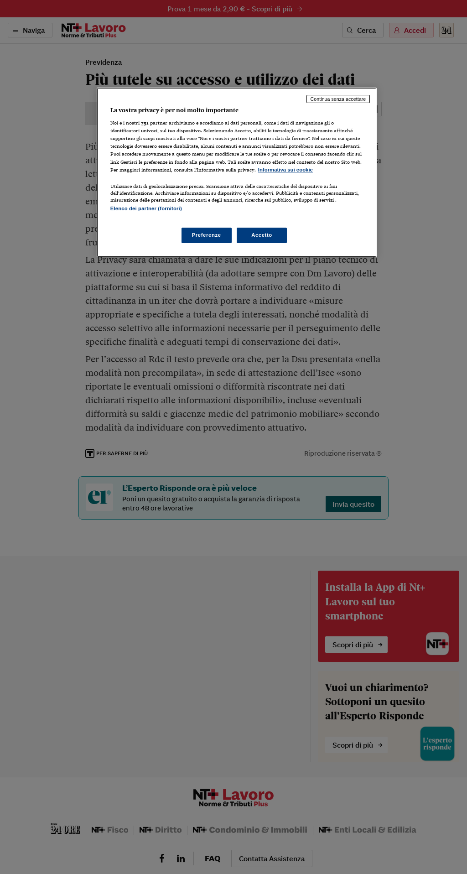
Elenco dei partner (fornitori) (146, 208)
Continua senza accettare (338, 99)
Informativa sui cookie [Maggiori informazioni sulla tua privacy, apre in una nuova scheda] (285, 169)
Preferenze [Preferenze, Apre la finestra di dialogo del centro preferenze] (206, 235)
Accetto (261, 235)
